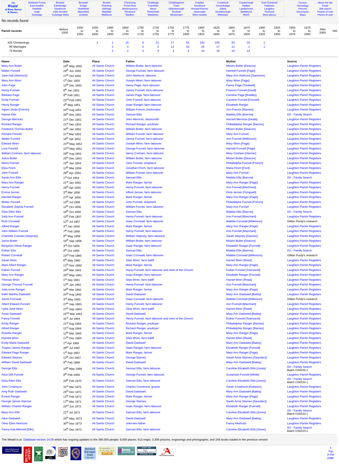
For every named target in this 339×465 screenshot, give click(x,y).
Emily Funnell (10, 99)
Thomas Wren (10, 279)
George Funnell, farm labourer (145, 70)
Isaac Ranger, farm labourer (144, 104)
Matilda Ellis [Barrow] (239, 114)
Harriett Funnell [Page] (240, 70)
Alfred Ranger (10, 226)
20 (248, 42)
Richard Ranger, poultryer (142, 124)
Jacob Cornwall (11, 299)
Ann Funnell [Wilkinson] (241, 138)
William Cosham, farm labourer (21, 153)
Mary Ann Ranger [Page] (242, 182)
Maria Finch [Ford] (237, 168)
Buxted (106, 2)
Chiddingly (153, 2)
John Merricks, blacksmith (142, 119)
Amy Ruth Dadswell (14, 391)
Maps (302, 14)
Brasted (60, 2)
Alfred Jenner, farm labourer (144, 192)
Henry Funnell (10, 90)
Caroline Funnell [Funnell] (242, 99)
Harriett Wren (10, 338)
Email (325, 5)
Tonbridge (37, 14)
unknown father (136, 423)
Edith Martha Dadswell (16, 294)
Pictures (302, 8)
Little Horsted (60, 11)
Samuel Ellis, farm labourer (143, 368)
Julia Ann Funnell (13, 216)
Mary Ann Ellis (11, 412)
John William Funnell (15, 231)
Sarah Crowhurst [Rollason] (243, 386)
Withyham (222, 14)
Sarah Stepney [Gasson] (241, 236)
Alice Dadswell (11, 418)
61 (187, 42)
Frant (176, 5)
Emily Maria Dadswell (15, 342)
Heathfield (83, 8)
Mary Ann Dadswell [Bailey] (243, 294)
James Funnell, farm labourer (144, 90)
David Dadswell (136, 294)
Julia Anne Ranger (13, 289)
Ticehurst (269, 11)
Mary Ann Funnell (237, 134)
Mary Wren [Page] (237, 80)
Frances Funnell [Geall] (241, 90)
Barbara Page (10, 95)
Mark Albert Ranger (14, 265)
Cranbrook (223, 2)
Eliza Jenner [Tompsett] (241, 192)
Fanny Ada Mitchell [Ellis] (18, 429)
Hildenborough (176, 8)
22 (157, 42)
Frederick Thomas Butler (17, 129)
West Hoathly (199, 14)
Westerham (176, 14)
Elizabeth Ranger (237, 104)
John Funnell (10, 172)
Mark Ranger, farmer (139, 182)
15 (127, 42)
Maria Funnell (10, 163)
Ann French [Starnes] (239, 109)
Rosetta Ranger (12, 333)
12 (172, 46)
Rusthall (176, 11)
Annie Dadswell (11, 313)
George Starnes (136, 357)
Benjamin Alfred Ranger (17, 245)
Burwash (83, 2)
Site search (325, 8)
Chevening (130, 2)
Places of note (325, 14)
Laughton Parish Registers (304, 65)
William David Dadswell (17, 362)
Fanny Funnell (11, 318)
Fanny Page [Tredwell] (240, 85)
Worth (246, 14)
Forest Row (130, 5)
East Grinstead (269, 2)
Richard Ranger (12, 124)
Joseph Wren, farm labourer (144, 80)
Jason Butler (10, 240)
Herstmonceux (130, 8)
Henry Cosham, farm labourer (145, 153)
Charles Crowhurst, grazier (143, 386)
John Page (8, 85)
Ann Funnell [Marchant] (241, 187)
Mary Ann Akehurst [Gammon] (245, 75)
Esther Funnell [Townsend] (243, 270)
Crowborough (246, 2)
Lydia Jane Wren (12, 308)
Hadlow (246, 5)
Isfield (223, 8)
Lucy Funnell (10, 148)
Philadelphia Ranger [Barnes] (245, 124)
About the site (325, 2)
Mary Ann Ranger (13, 182)
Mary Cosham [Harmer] (241, 153)
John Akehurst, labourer (141, 75)
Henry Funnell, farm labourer (144, 187)
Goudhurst (199, 5)
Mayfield (106, 11)
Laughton (269, 8)
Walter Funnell (11, 70)
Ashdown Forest (36, 2)
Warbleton (153, 14)
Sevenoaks (200, 11)
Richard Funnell (12, 134)
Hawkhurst (60, 8)
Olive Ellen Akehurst (14, 423)
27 (172, 42)
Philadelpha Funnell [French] (244, 163)
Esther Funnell (11, 270)
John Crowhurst (12, 386)
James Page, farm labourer (143, 95)
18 (218, 50)
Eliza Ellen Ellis (11, 211)
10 (203, 50)
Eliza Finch (9, 168)
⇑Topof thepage (330, 452)
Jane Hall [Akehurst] (14, 75)
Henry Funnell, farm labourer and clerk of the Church (159, 270)
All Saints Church (103, 65)
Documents (303, 11)
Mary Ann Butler (12, 65)
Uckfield (83, 14)
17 (218, 46)
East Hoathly (37, 5)
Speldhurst (246, 11)
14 (233, 50)
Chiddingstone (176, 2)
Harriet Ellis (9, 114)
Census (303, 2)
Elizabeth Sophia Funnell (17, 206)
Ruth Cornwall (11, 221)
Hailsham (269, 5)
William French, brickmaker (143, 109)
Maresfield (83, 11)
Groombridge (223, 5)
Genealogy (303, 5)
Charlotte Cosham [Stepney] (20, 236)
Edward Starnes (12, 357)
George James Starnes (16, 401)
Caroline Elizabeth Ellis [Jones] (246, 368)
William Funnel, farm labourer (144, 134)
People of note (325, 11)
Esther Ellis (9, 250)
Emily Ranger (10, 323)
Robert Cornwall (12, 255)
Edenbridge (60, 5)
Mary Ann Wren (11, 80)
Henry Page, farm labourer (143, 85)
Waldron (129, 14)
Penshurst (130, 11)
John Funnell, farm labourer (143, 99)
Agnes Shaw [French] (15, 109)
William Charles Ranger (17, 406)
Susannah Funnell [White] (242, 374)
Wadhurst (107, 14)
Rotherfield (153, 11)
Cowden (199, 2)
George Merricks (12, 119)
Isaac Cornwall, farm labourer (144, 221)
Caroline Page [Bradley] (241, 95)
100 (202, 42)
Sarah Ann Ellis (11, 177)
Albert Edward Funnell (16, 304)
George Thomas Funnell (17, 284)
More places (269, 14)
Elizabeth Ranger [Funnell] (243, 245)
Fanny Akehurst (236, 423)
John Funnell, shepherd (141, 163)
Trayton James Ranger (16, 347)
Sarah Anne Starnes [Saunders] (246, 357)
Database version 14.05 (38, 439)
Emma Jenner (10, 192)
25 (203, 46)
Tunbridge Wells (60, 14)
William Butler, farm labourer (144, 65)
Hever (153, 8)
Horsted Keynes (199, 8)
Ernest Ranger (11, 396)
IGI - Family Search (299, 114)
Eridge (83, 5)
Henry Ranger (10, 104)
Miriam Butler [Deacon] (241, 65)
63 (233, 42)
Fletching (107, 5)
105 (217, 42)
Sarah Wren (9, 260)
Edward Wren (10, 143)
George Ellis (9, 368)
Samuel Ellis (134, 114)
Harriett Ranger (11, 197)
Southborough (222, 11)
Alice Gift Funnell (12, 374)
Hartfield (36, 8)
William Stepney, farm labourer (145, 236)
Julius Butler (9, 158)
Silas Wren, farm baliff (140, 260)
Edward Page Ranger (15, 352)
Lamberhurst (246, 8)
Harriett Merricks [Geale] (241, 119)
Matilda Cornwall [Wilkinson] (244, 221)
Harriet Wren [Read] (239, 260)
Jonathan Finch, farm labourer (145, 168)
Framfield (153, 5)
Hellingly (106, 8)
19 (187, 46)
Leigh (37, 11)
